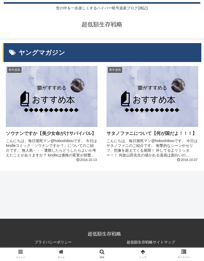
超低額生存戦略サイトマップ (151, 242)
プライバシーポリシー (53, 242)
